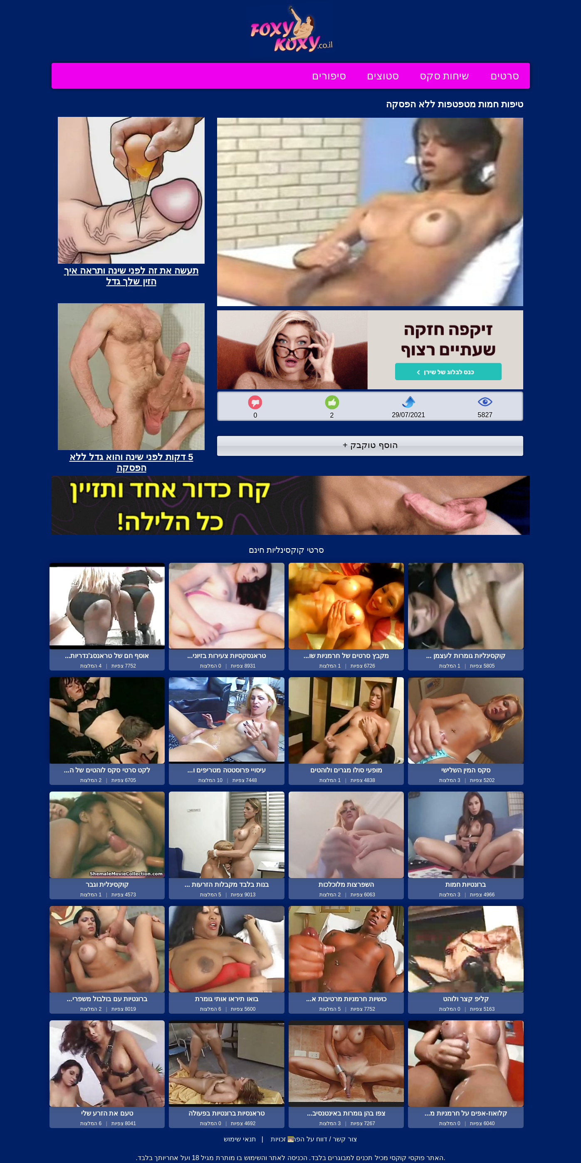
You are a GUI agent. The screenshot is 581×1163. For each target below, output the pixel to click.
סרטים (504, 76)
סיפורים (329, 76)
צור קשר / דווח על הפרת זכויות (313, 1139)
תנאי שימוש (240, 1139)
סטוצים (383, 76)
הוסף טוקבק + (370, 445)
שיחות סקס (445, 76)
